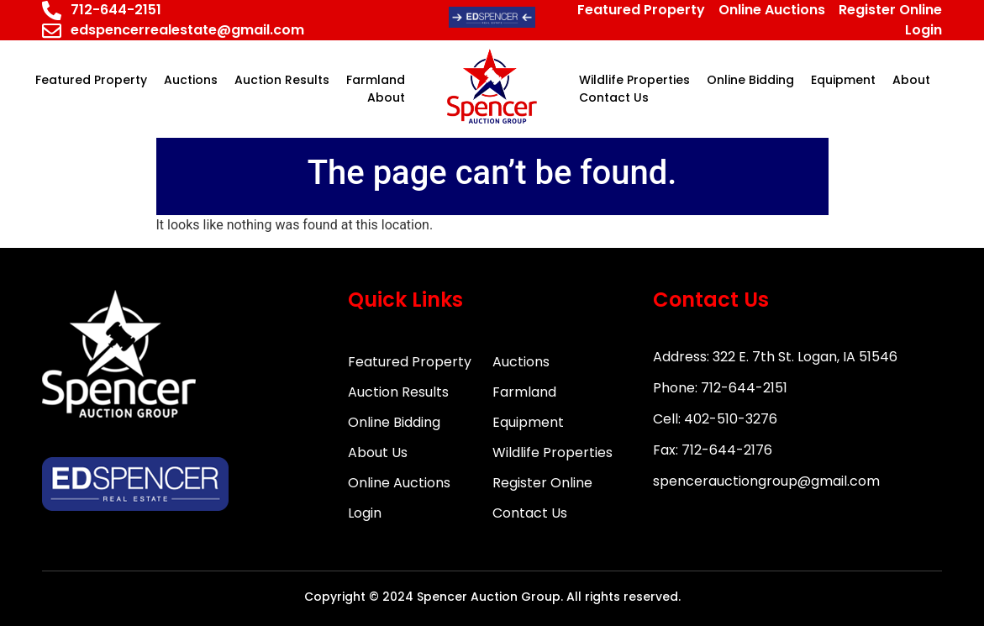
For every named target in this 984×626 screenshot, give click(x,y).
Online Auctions (399, 482)
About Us (378, 452)
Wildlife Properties (552, 452)
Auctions (521, 361)
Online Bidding (394, 422)
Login (364, 513)
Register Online (542, 482)
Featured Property (409, 361)
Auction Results (398, 392)
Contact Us (529, 513)
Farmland (524, 392)
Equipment (528, 422)
